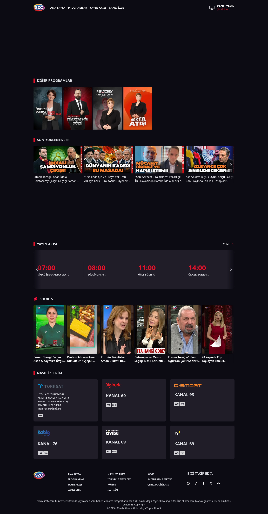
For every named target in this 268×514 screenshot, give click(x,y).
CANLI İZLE (116, 8)
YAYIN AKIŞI (98, 8)
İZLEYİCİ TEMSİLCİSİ (119, 479)
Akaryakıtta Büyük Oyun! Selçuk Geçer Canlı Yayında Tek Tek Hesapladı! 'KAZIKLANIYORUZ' (210, 179)
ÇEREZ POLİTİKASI (158, 484)
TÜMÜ (228, 244)
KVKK (151, 474)
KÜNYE (112, 484)
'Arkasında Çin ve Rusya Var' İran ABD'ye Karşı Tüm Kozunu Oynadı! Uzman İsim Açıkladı (106, 179)
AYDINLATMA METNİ (160, 479)
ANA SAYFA (57, 8)
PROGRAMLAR (77, 8)
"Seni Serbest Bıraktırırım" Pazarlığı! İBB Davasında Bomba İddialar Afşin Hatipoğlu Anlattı (158, 179)
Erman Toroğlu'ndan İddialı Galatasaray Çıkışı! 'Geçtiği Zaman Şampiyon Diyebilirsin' (55, 179)
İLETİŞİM (113, 489)
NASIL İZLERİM (116, 474)
